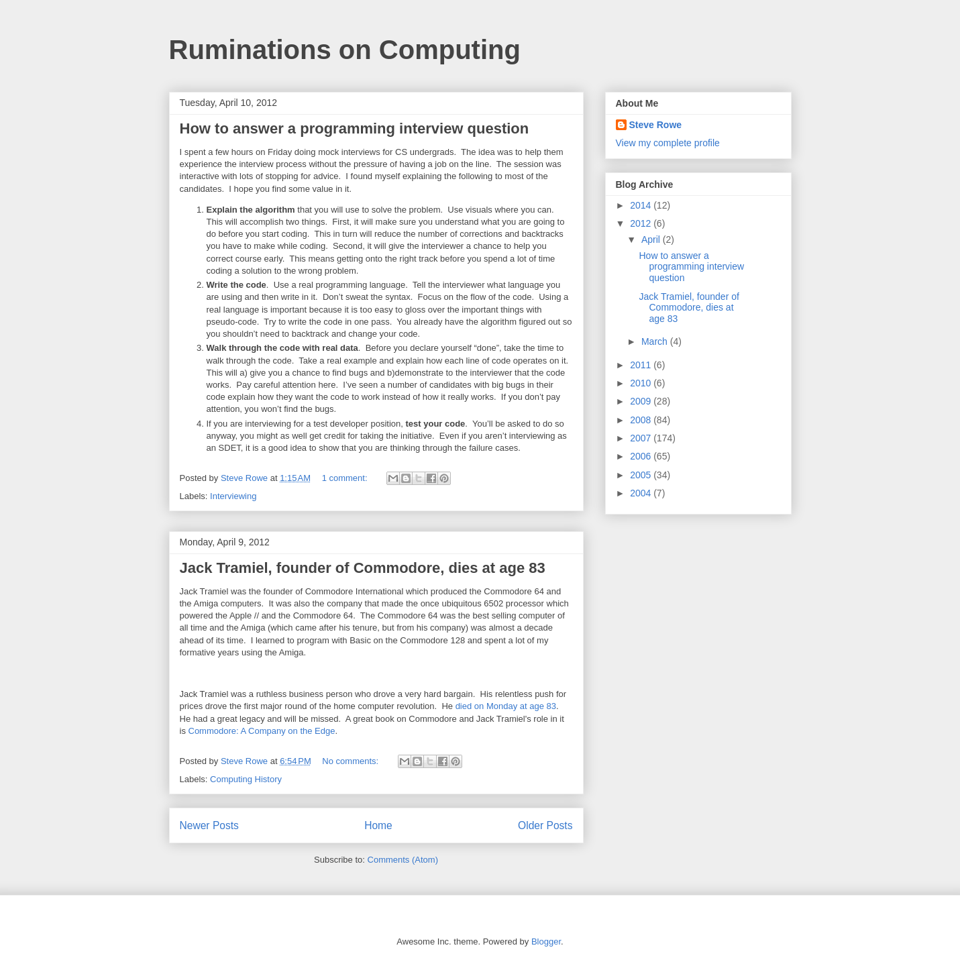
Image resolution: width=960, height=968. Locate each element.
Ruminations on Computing (345, 49)
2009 (641, 401)
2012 (641, 223)
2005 (641, 475)
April (652, 239)
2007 (641, 438)
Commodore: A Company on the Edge (262, 731)
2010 (641, 383)
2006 (641, 456)
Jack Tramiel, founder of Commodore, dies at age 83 (362, 567)
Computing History (246, 779)
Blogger (546, 941)
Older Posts (545, 825)
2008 (641, 420)
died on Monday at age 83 (506, 706)
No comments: (351, 761)
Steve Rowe (655, 124)
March (655, 341)
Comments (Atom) (403, 860)
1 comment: (346, 478)
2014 (641, 205)
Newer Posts (209, 825)
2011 (641, 365)
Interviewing (233, 496)
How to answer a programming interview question (354, 128)
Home (378, 825)
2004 (641, 493)
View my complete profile (668, 143)
